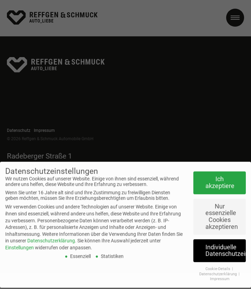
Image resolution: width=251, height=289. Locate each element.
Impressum (220, 273)
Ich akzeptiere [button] (219, 176)
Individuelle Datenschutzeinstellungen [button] (225, 244)
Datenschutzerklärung (51, 234)
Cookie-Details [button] (218, 262)
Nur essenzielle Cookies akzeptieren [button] (221, 210)
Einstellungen (19, 241)
